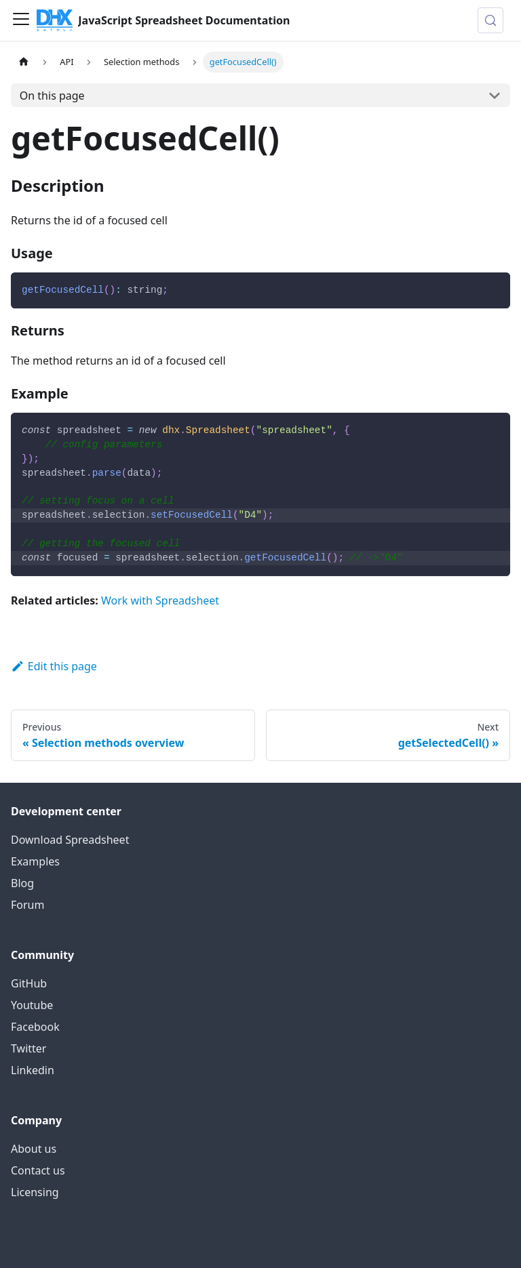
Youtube (32, 1005)
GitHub (29, 983)
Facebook (35, 1026)
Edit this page (54, 666)
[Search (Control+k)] (490, 20)
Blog (22, 883)
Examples (35, 861)
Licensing (35, 1192)
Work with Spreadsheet (160, 600)
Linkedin (32, 1070)
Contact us (38, 1170)
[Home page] (24, 62)
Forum (27, 904)
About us (33, 1148)
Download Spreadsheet (70, 839)
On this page (52, 95)
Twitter (28, 1048)
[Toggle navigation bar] (21, 20)
